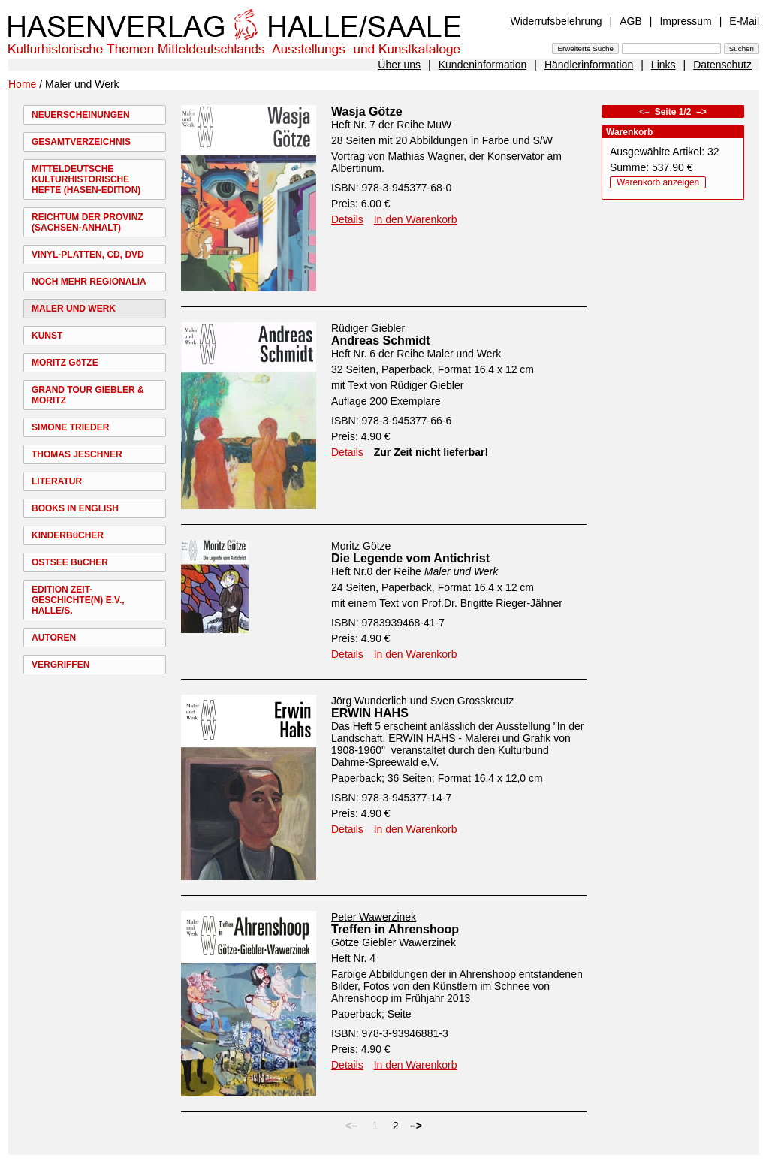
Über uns (399, 65)
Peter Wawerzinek (373, 917)
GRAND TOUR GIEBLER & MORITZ (88, 395)
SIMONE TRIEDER (70, 427)
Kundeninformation (483, 65)
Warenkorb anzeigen (658, 182)
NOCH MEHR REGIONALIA (89, 281)
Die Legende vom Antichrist (410, 558)
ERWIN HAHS (370, 713)
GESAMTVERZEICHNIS (81, 142)
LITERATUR (57, 481)
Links (663, 65)
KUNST (47, 335)
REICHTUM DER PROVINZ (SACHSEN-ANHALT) (87, 222)
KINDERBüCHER (68, 535)
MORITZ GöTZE (65, 362)
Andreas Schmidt (380, 340)
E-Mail (744, 21)
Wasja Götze (367, 111)
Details (347, 219)
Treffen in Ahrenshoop (395, 929)
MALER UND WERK (74, 308)
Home (22, 84)
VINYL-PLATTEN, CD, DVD (88, 254)
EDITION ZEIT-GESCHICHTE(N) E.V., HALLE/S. (78, 600)
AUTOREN (54, 637)
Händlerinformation (588, 65)
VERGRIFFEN (60, 664)
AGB (631, 21)
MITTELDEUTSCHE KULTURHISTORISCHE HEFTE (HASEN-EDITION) (86, 179)
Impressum (685, 21)
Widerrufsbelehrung (556, 21)
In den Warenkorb (415, 219)
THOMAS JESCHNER (77, 454)
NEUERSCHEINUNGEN (81, 115)
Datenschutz (722, 65)
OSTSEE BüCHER (70, 562)
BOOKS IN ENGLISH (75, 508)
